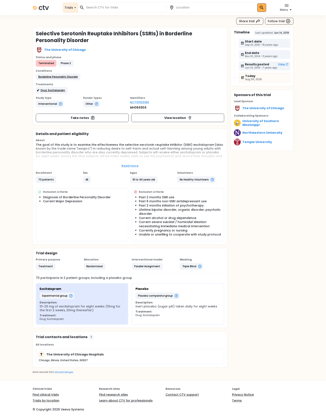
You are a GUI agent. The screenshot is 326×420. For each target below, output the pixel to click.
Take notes (82, 118)
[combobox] (124, 7)
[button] (58, 76)
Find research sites (113, 395)
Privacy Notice (243, 395)
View (283, 64)
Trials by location (46, 400)
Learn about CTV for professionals (126, 400)
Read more (130, 166)
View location (178, 118)
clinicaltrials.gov (63, 372)
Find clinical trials (46, 395)
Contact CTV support (182, 395)
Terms (237, 400)
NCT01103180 (139, 102)
